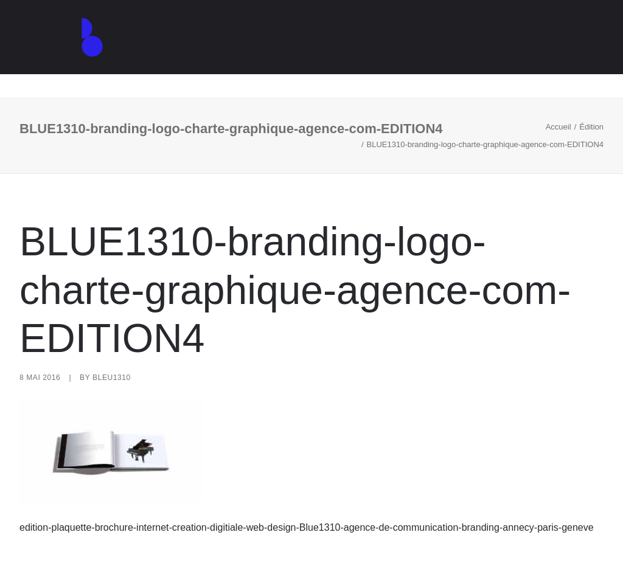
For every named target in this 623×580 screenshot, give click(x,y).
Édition (591, 126)
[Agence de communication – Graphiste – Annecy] (77, 49)
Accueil (558, 126)
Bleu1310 (111, 377)
